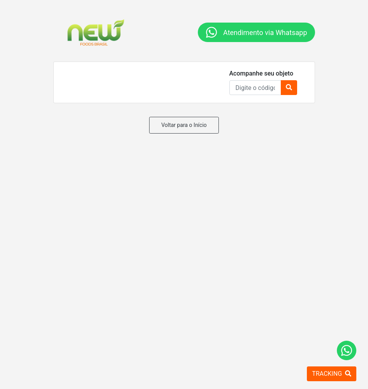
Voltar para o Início (184, 125)
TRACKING (331, 373)
